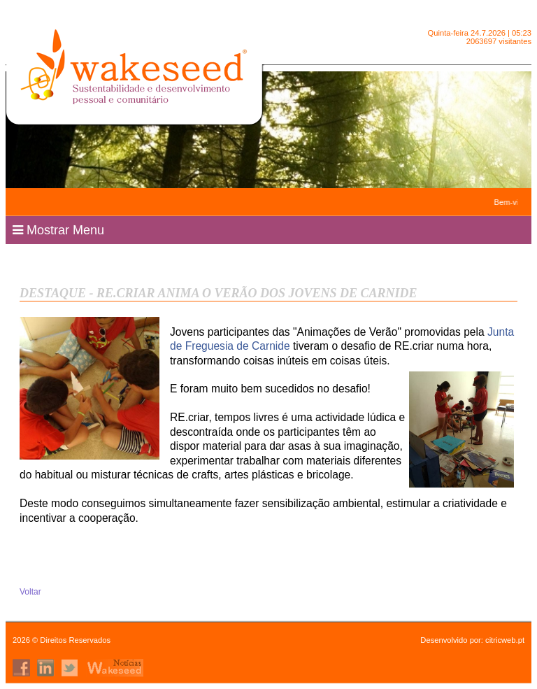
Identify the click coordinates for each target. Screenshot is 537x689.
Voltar (30, 592)
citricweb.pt (504, 640)
